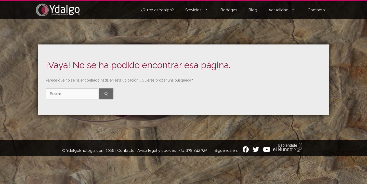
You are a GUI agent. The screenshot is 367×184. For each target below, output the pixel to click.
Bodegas (228, 10)
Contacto (316, 10)
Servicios (200, 10)
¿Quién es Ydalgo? (157, 10)
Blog (252, 10)
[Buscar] (106, 93)
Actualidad (286, 10)
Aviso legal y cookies (156, 150)
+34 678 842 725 (192, 150)
